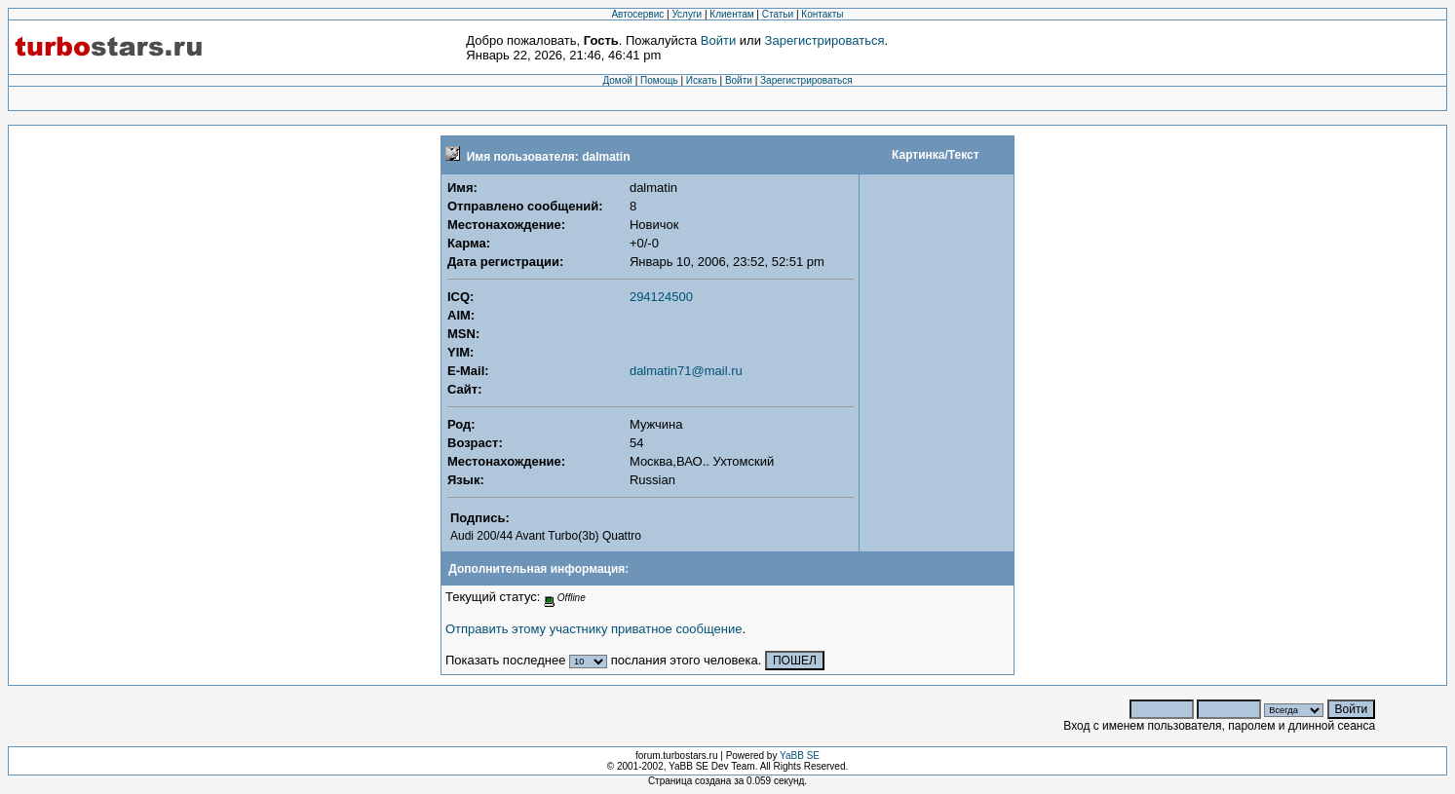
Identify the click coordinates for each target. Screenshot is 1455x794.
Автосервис (637, 14)
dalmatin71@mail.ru (686, 370)
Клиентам (731, 14)
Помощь (659, 80)
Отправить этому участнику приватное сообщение (593, 629)
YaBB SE (800, 755)
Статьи (777, 14)
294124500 (661, 296)
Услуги (686, 14)
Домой (617, 80)
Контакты (822, 14)
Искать (701, 80)
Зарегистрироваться (825, 40)
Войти (718, 40)
